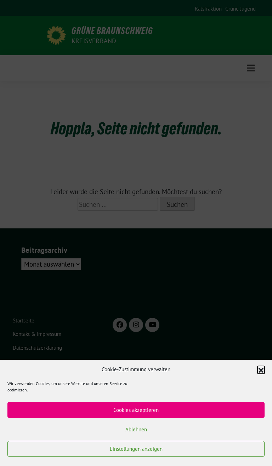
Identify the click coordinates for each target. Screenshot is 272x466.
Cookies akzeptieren (136, 410)
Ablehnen (136, 429)
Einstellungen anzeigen (136, 448)
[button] (261, 369)
